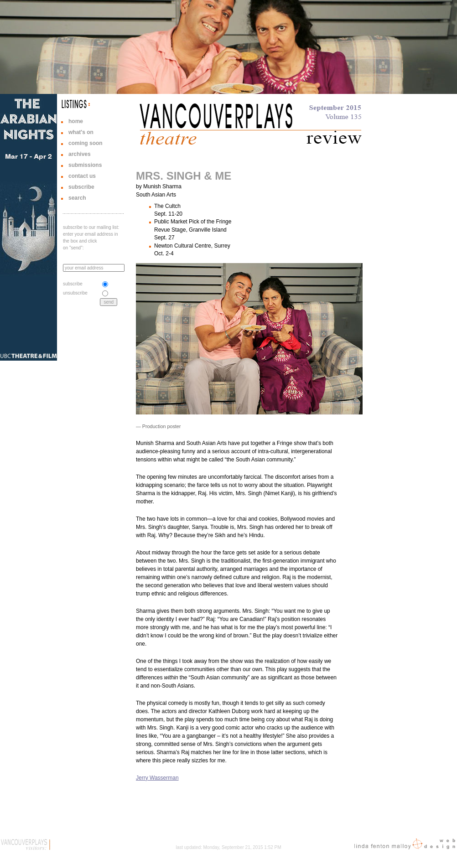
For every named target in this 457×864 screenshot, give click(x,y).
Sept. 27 (164, 237)
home (75, 121)
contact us (82, 176)
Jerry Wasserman (157, 778)
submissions (85, 165)
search (77, 198)
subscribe (81, 187)
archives (79, 154)
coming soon (85, 143)
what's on (80, 132)
